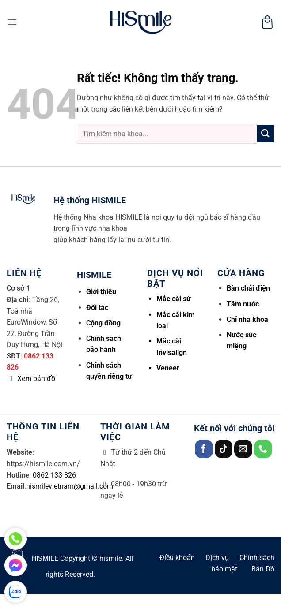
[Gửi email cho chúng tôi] (243, 449)
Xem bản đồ (36, 378)
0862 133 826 (54, 475)
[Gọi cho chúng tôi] (263, 449)
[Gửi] (265, 133)
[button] (12, 22)
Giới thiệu (101, 291)
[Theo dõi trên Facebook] (204, 449)
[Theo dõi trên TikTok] (224, 449)
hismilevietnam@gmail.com (69, 486)
